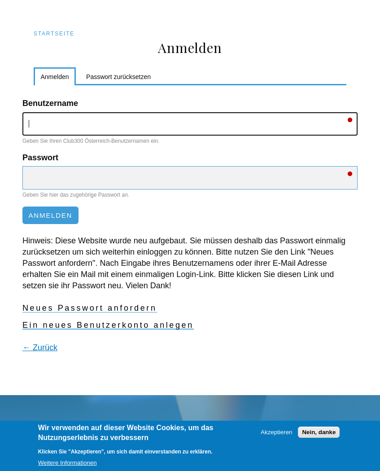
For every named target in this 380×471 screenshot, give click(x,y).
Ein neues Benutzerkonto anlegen (108, 325)
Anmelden (58, 78)
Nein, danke (319, 436)
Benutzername (50, 103)
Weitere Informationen (67, 467)
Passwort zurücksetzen (118, 76)
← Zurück (39, 347)
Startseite (54, 34)
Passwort (40, 157)
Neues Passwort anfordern (89, 308)
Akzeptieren (276, 436)
